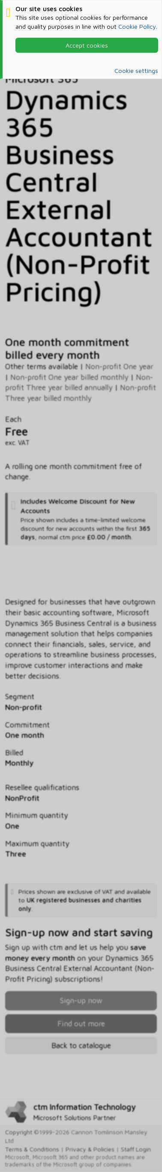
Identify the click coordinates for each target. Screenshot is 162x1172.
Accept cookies (87, 45)
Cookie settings (136, 70)
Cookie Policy (137, 26)
